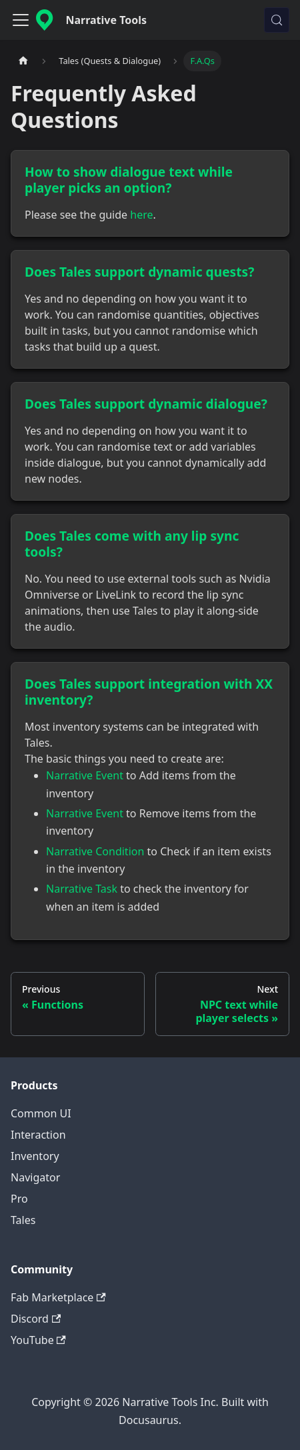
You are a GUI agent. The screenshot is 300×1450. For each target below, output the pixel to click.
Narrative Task (81, 888)
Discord (36, 1318)
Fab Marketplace (58, 1297)
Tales (23, 1220)
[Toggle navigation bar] (21, 20)
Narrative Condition (95, 851)
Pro (19, 1198)
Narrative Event (84, 775)
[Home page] (23, 61)
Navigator (35, 1177)
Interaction (38, 1134)
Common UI (41, 1113)
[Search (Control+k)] (276, 20)
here (141, 214)
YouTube (38, 1340)
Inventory (35, 1156)
